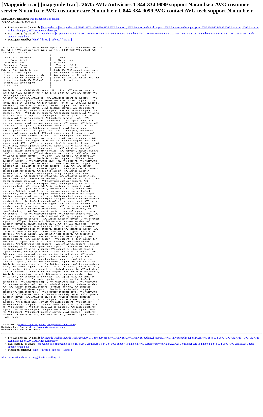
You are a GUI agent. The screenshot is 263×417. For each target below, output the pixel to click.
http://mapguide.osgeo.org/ (47, 383)
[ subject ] (55, 39)
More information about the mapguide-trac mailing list (30, 414)
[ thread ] (45, 39)
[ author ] (67, 39)
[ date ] (35, 39)
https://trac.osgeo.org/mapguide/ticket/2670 (46, 380)
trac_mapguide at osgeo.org (45, 18)
